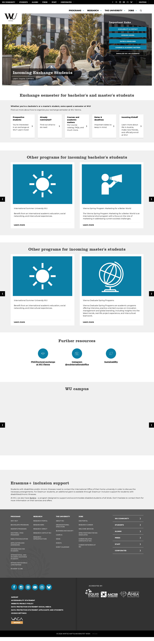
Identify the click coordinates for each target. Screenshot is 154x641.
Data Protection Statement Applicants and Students (37, 614)
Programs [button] (75, 10)
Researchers (38, 526)
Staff (54, 2)
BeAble (33, 498)
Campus (59, 536)
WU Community (8, 2)
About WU (60, 521)
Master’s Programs (19, 530)
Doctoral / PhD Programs (17, 535)
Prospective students (18, 118)
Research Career (86, 526)
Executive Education (19, 541)
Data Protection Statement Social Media (31, 611)
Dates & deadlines (128, 42)
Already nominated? (46, 118)
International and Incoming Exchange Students (19, 559)
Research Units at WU (42, 534)
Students (23, 2)
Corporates (66, 2)
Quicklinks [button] (145, 2)
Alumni (35, 2)
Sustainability (111, 362)
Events (59, 545)
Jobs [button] (131, 10)
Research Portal (40, 521)
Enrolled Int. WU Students (127, 55)
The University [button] (113, 10)
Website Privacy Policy (22, 608)
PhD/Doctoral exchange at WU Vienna (43, 363)
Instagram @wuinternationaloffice (77, 363)
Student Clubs (17, 572)
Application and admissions (17, 546)
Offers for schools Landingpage (19, 567)
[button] (140, 10)
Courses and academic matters (76, 118)
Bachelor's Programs (20, 526)
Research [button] (93, 10)
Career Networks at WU (87, 548)
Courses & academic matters (127, 48)
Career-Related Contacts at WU (85, 542)
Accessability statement (23, 604)
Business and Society (64, 532)
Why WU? (14, 521)
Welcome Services (86, 530)
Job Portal (83, 521)
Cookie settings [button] (19, 617)
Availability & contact (128, 29)
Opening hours (127, 35)
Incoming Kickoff (130, 117)
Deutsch (131, 2)
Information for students (18, 552)
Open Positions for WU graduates (88, 535)
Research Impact (40, 530)
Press (44, 2)
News (58, 541)
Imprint (14, 601)
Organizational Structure (62, 526)
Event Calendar (62, 549)
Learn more (19, 225)
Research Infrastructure (40, 540)
